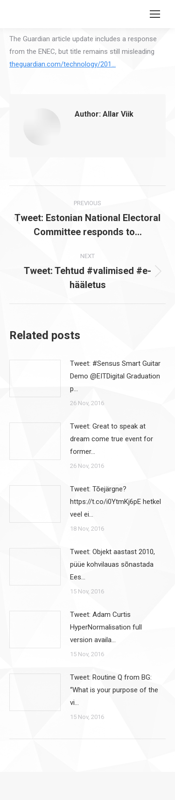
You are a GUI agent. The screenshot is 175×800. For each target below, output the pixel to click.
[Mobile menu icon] (155, 14)
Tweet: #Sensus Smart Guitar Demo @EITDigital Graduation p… (115, 376)
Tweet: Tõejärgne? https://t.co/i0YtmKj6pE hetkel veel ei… (115, 502)
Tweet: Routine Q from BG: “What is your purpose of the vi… (114, 690)
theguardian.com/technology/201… (62, 64)
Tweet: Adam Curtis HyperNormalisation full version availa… (106, 627)
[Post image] (35, 378)
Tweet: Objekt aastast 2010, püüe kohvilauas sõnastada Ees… (112, 564)
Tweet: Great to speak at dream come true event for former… (111, 439)
